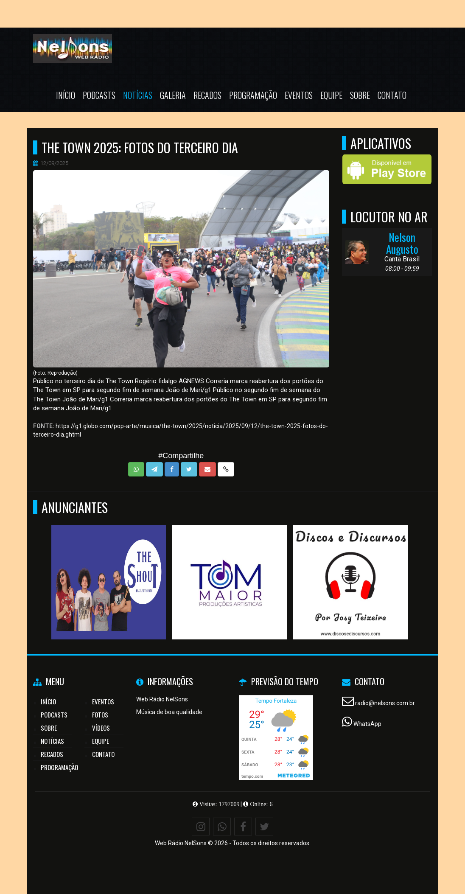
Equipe (331, 95)
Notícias (137, 95)
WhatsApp (367, 723)
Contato (392, 95)
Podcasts (99, 95)
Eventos (299, 95)
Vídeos (101, 727)
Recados (207, 95)
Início (65, 95)
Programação (253, 95)
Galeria (173, 95)
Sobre (360, 95)
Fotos (100, 714)
